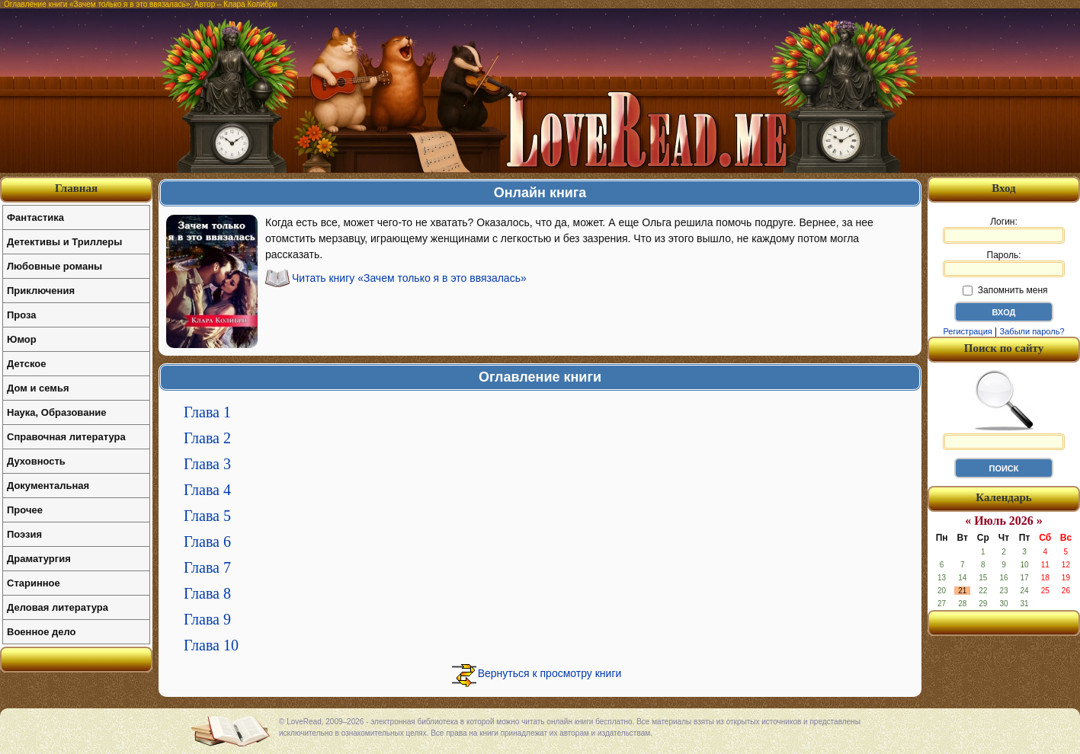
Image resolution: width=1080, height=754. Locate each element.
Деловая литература (57, 607)
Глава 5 (207, 515)
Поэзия (24, 534)
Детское (26, 363)
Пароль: (1004, 263)
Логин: (1004, 230)
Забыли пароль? (1032, 331)
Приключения (41, 290)
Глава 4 (207, 489)
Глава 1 (207, 412)
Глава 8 (207, 593)
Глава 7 (207, 567)
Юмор (22, 339)
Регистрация (967, 331)
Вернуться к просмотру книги (550, 673)
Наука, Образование (56, 412)
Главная (76, 188)
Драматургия (39, 558)
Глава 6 (207, 541)
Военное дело (41, 631)
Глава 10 (211, 645)
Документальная (48, 485)
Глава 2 (207, 438)
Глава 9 (207, 619)
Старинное (33, 583)
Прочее (25, 510)
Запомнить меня (1005, 290)
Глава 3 (207, 463)
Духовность (36, 461)
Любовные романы (54, 266)
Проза (22, 315)
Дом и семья (38, 388)
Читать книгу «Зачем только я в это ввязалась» (409, 278)
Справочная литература (66, 436)
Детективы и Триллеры (64, 242)
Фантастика (35, 217)
